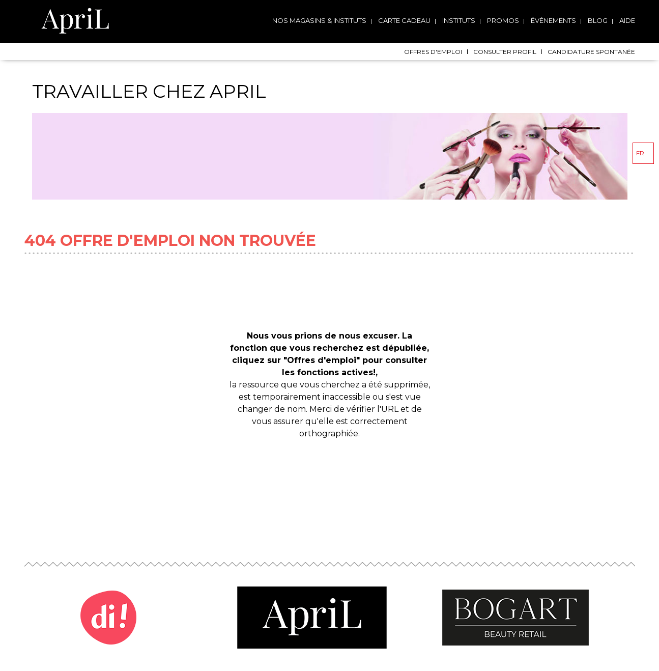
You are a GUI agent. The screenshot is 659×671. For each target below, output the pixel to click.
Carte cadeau (404, 20)
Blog (598, 20)
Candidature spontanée (591, 51)
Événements (553, 20)
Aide (627, 20)
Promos (503, 20)
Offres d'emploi (433, 51)
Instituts (458, 20)
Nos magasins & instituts (319, 20)
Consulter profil (504, 51)
